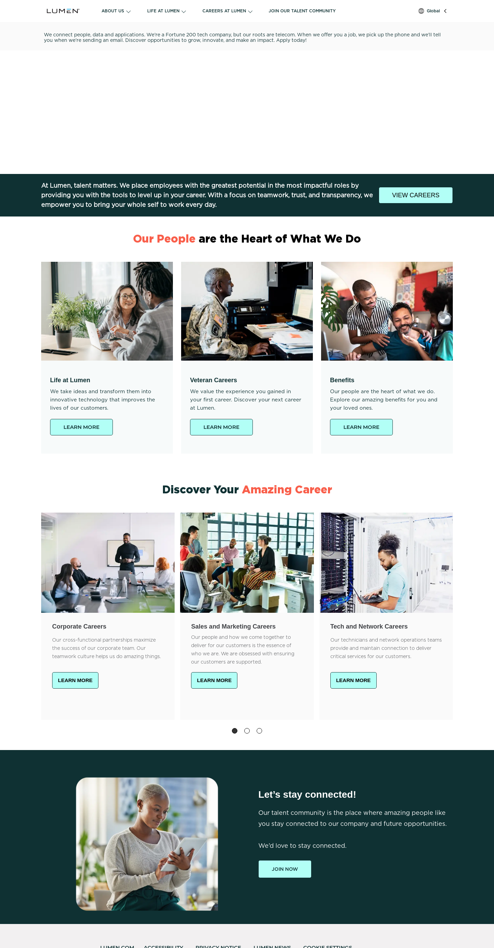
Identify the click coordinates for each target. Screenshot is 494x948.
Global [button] (433, 11)
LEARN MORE (81, 427)
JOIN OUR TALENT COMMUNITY (302, 10)
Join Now (285, 869)
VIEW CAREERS (415, 195)
